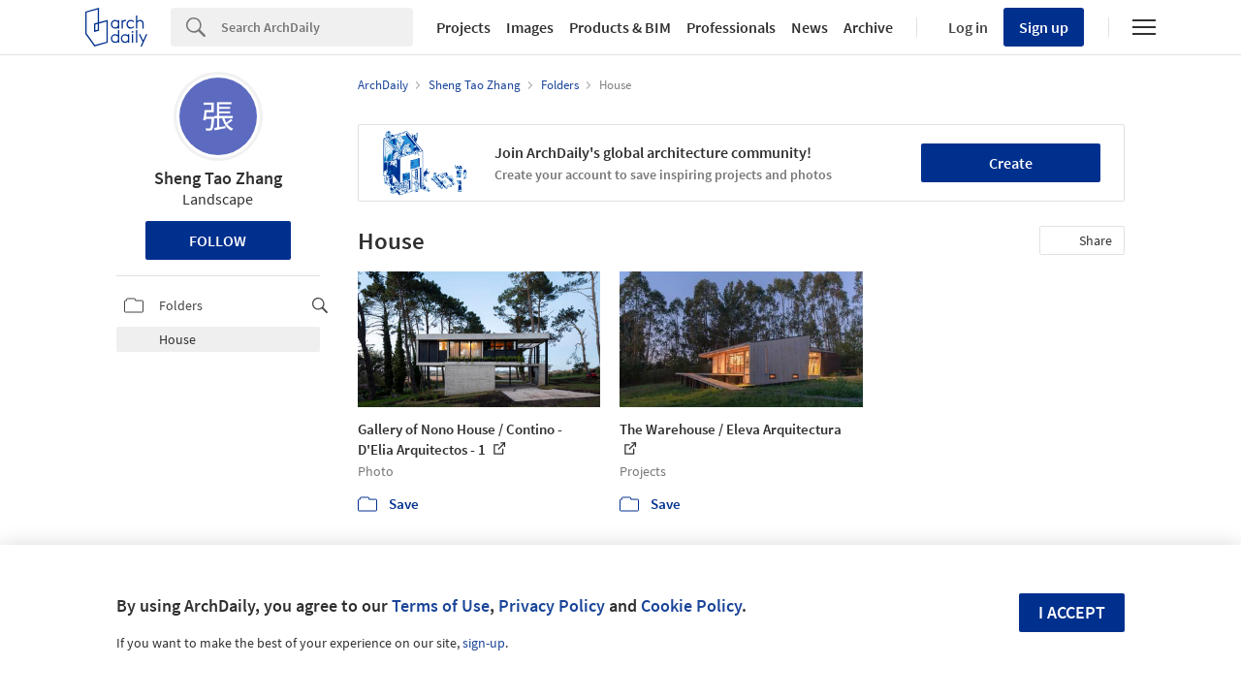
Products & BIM (620, 27)
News (809, 27)
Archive (868, 27)
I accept (1071, 612)
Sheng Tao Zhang (218, 178)
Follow (217, 240)
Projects (463, 27)
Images (530, 27)
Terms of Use (441, 605)
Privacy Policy (551, 605)
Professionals (731, 27)
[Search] (317, 27)
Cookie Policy (691, 605)
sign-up (483, 642)
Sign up (1043, 27)
